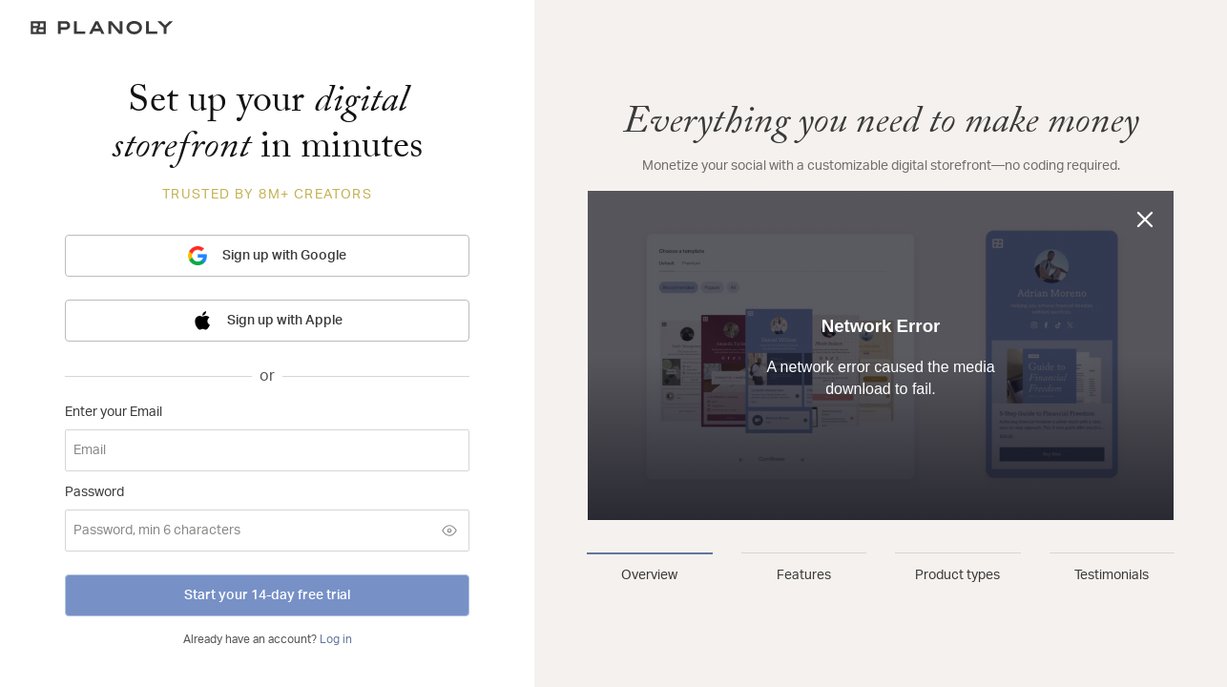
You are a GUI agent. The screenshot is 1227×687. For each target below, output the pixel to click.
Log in (336, 639)
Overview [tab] (649, 575)
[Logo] (267, 27)
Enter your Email (113, 412)
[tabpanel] (881, 313)
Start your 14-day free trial (267, 595)
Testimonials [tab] (1111, 575)
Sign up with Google (267, 255)
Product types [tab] (957, 575)
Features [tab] (804, 575)
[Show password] (449, 530)
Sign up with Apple (268, 320)
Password (94, 492)
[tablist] (881, 568)
